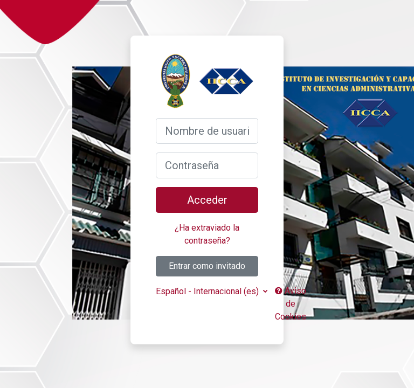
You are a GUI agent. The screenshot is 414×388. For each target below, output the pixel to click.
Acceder (207, 199)
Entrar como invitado (207, 266)
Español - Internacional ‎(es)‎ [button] (208, 291)
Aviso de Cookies (290, 304)
